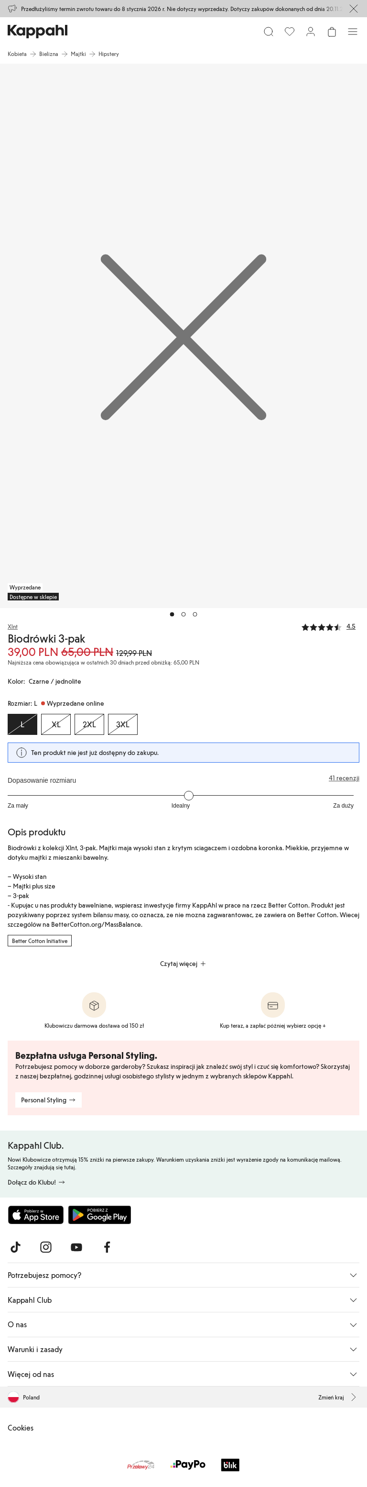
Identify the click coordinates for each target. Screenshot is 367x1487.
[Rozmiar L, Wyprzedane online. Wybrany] (22, 724)
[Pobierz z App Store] (36, 1214)
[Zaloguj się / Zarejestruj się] (310, 31)
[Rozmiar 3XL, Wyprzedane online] (123, 724)
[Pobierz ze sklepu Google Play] (99, 1214)
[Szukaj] (268, 31)
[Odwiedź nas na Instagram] (46, 1247)
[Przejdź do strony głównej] (37, 31)
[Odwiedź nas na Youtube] (76, 1247)
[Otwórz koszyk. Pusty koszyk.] (331, 31)
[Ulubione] (289, 31)
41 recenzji (344, 778)
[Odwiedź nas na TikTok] (15, 1247)
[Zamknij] (353, 8)
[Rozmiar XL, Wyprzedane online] (56, 724)
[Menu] (352, 31)
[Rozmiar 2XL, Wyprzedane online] (89, 724)
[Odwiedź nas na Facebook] (107, 1247)
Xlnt (13, 626)
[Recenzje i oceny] (330, 626)
